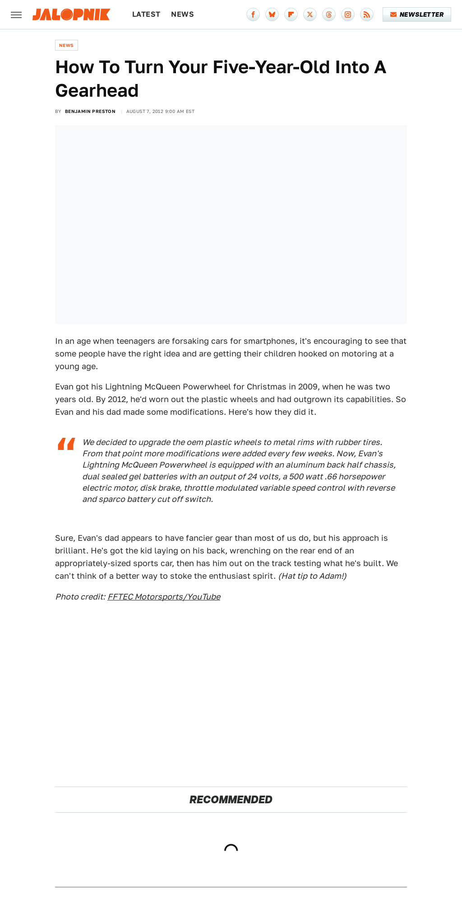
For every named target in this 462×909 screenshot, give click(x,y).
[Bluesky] (272, 14)
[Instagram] (348, 14)
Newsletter (417, 14)
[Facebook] (253, 14)
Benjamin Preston (90, 111)
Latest (146, 14)
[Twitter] (310, 14)
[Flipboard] (291, 14)
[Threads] (329, 14)
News (182, 14)
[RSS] (367, 14)
